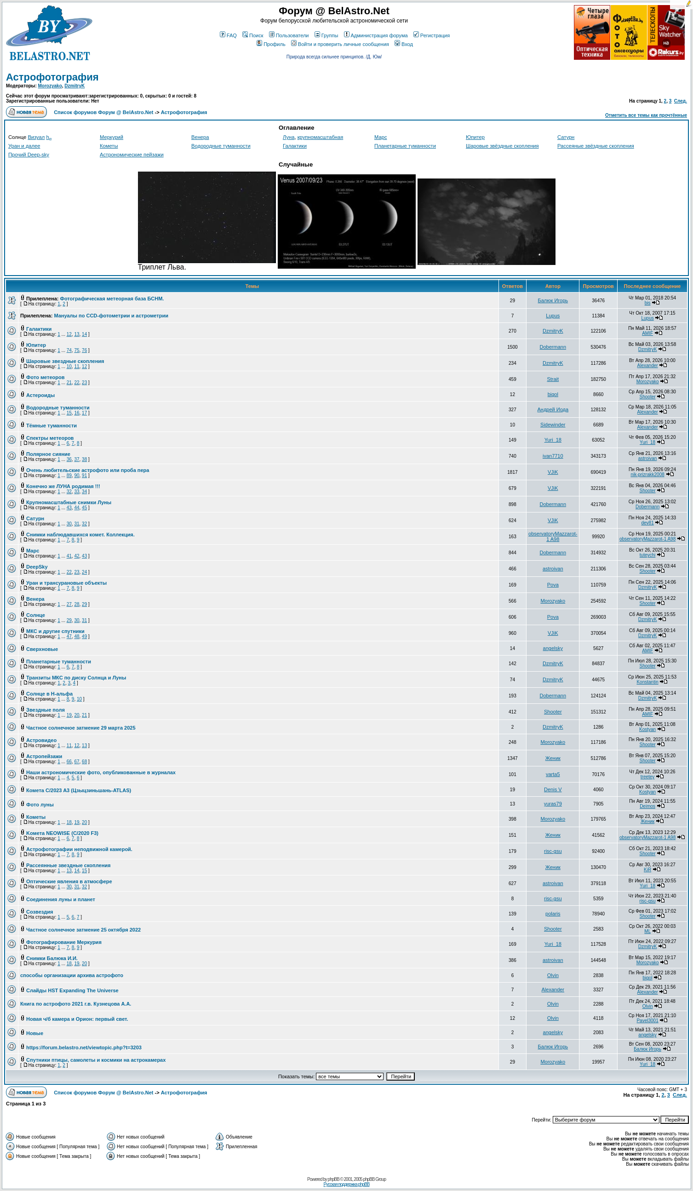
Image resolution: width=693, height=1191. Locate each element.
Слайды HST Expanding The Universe (72, 990)
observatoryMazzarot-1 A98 (552, 536)
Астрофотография (52, 77)
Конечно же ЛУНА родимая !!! (63, 486)
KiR (647, 869)
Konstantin (647, 682)
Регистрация (431, 35)
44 (76, 507)
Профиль (271, 44)
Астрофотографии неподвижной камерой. (79, 849)
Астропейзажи (44, 756)
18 (69, 822)
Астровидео (41, 740)
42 (76, 555)
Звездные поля (45, 710)
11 (76, 366)
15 (69, 412)
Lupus (553, 315)
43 (69, 507)
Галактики (295, 146)
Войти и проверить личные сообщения (340, 44)
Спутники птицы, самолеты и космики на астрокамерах (96, 1060)
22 (76, 382)
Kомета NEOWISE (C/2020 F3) (62, 833)
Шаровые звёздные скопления (502, 146)
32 (69, 491)
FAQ (228, 35)
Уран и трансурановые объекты (66, 583)
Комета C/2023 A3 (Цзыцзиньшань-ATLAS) (78, 790)
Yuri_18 (552, 440)
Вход (404, 44)
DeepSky (36, 567)
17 (84, 412)
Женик (553, 758)
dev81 (647, 522)
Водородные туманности (221, 146)
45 (84, 507)
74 (69, 350)
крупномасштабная (321, 137)
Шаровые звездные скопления (65, 361)
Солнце (35, 615)
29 (84, 604)
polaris (552, 913)
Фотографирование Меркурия (64, 942)
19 (69, 715)
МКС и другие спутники (55, 631)
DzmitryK (74, 85)
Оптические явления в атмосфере (69, 881)
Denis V (553, 789)
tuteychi (647, 555)
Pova (553, 584)
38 (84, 459)
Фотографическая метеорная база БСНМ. (112, 298)
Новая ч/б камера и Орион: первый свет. (77, 1019)
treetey (648, 776)
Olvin (553, 975)
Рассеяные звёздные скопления (595, 146)
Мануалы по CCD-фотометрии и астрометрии (111, 315)
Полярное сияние (48, 454)
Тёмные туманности (51, 425)
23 (84, 382)
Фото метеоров (45, 377)
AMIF (647, 333)
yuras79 (553, 803)
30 (69, 523)
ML (647, 931)
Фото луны (40, 804)
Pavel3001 (647, 1020)
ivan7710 (553, 456)
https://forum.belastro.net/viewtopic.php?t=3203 (84, 1047)
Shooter (648, 396)
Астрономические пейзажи (132, 154)
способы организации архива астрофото (71, 975)
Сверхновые (42, 649)
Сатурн (565, 137)
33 (76, 491)
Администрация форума (376, 35)
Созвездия (39, 912)
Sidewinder (552, 424)
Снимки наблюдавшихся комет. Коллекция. (80, 534)
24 (84, 572)
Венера (200, 137)
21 (69, 382)
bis (648, 302)
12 (69, 334)
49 (84, 636)
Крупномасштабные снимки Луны (68, 502)
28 (76, 604)
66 (69, 761)
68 (84, 761)
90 (76, 475)
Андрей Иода (552, 409)
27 (69, 604)
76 (84, 350)
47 (69, 636)
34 (84, 491)
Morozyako (50, 85)
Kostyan (647, 729)
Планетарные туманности (405, 146)
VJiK (553, 472)
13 (76, 334)
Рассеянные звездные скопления (68, 865)
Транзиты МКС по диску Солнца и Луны (76, 677)
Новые (34, 1033)
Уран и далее (24, 146)
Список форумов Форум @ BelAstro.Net (103, 112)
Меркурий (111, 137)
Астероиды (40, 395)
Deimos (647, 806)
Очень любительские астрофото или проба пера (87, 470)
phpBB (333, 1179)
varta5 (553, 774)
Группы (326, 35)
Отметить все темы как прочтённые (646, 115)
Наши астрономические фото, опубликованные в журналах (101, 772)
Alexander (647, 365)
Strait (553, 379)
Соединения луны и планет (60, 899)
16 (76, 412)
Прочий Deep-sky (28, 154)
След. (680, 101)
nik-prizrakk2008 (647, 474)
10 (69, 366)
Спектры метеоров (50, 438)
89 (69, 475)
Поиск (252, 35)
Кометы (109, 146)
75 (76, 350)
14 (84, 334)
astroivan (647, 458)
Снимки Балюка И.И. (52, 958)
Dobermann (553, 347)
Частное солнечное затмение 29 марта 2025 (81, 728)
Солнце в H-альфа (49, 693)
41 (69, 555)
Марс (380, 137)
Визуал (36, 137)
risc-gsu (553, 851)
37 (76, 459)
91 (84, 475)
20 (76, 715)
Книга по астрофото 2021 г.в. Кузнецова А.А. (75, 1004)
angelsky (553, 648)
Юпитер (475, 137)
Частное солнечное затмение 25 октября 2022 (83, 929)
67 (76, 761)
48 (76, 636)
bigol (553, 394)
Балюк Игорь (553, 300)
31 (76, 523)
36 (69, 459)
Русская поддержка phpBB (346, 1184)
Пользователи (289, 35)
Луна (288, 137)
